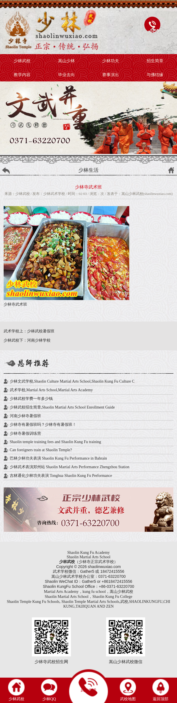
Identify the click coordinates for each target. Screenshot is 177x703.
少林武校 (22, 61)
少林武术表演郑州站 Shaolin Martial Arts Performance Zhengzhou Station (70, 467)
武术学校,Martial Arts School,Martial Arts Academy (51, 390)
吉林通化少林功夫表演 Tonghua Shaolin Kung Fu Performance (61, 476)
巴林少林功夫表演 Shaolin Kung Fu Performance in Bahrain (58, 458)
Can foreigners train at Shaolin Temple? (41, 450)
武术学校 (75, 576)
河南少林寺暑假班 (25, 416)
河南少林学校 (39, 340)
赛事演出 (110, 75)
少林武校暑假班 (40, 331)
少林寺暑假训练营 (25, 433)
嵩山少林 (66, 61)
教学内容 (22, 75)
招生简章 (155, 61)
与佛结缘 (155, 75)
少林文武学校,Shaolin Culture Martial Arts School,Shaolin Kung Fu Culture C (72, 381)
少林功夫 (110, 61)
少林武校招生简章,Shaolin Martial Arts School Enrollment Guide (62, 407)
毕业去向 (66, 75)
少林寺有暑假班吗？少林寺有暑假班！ (43, 424)
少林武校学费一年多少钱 (31, 399)
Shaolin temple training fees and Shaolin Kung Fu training (55, 442)
